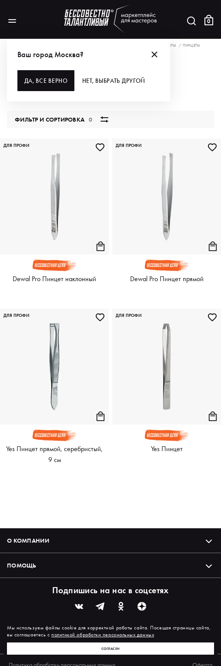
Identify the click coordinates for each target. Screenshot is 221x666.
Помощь (110, 565)
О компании (110, 540)
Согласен (110, 648)
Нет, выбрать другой (116, 81)
